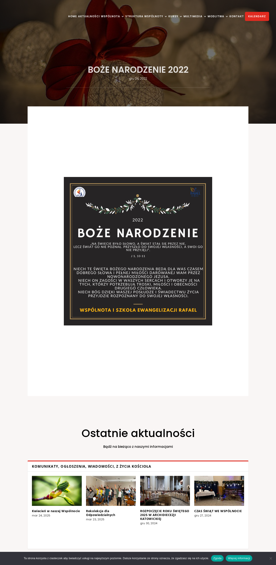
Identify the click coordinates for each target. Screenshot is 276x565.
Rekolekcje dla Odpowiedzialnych (116, 509)
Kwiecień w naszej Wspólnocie (91, 508)
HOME (72, 16)
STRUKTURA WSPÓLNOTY (144, 16)
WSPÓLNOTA (110, 16)
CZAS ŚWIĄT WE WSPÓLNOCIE (184, 508)
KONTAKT (236, 16)
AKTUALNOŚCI (89, 16)
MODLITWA (216, 16)
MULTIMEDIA (192, 16)
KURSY (173, 16)
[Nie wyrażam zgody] (270, 558)
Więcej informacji (239, 558)
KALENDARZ (257, 16)
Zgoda (217, 558)
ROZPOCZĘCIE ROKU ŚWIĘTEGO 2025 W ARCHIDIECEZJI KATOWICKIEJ (153, 510)
